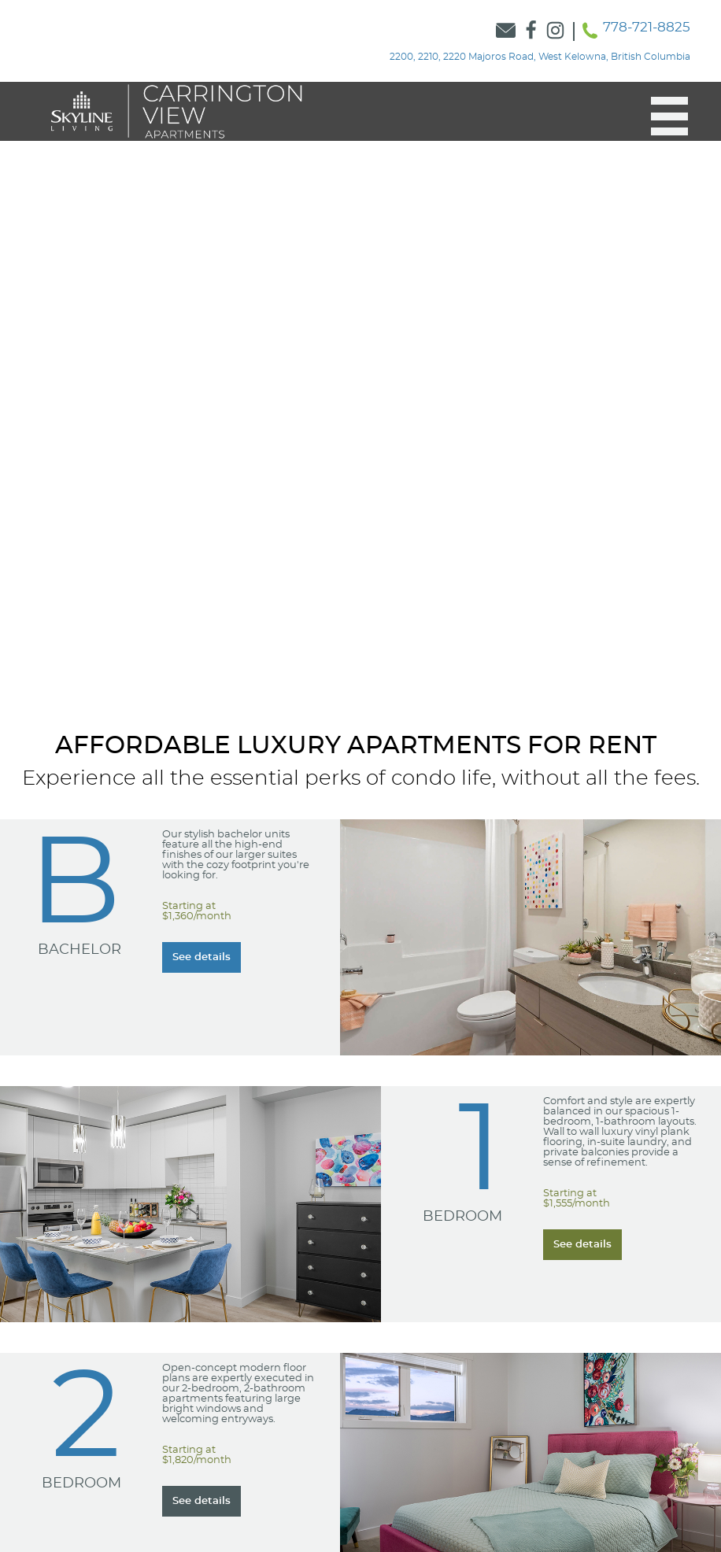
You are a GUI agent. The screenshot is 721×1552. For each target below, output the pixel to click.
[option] (360, 392)
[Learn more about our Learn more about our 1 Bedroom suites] (582, 1244)
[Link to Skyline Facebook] (531, 31)
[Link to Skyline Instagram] (555, 31)
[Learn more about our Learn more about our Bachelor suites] (201, 957)
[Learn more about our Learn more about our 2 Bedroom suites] (201, 1501)
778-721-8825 (646, 27)
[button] (661, 116)
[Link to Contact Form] (506, 31)
